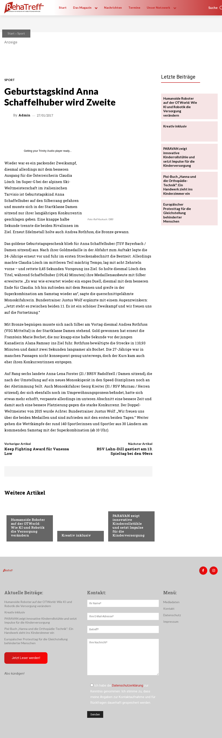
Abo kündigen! (14, 672)
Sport (21, 33)
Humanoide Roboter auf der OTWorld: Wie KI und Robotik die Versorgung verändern (28, 527)
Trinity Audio (47, 150)
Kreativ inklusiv (76, 535)
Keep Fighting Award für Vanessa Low (36, 451)
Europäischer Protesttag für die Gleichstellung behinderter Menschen (179, 202)
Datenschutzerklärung (127, 685)
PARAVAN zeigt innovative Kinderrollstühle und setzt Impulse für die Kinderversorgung (129, 525)
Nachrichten (71, 527)
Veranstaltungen (24, 511)
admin (24, 115)
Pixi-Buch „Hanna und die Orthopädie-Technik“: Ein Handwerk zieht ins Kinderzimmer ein (180, 177)
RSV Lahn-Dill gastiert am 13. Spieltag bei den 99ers (124, 451)
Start (11, 33)
